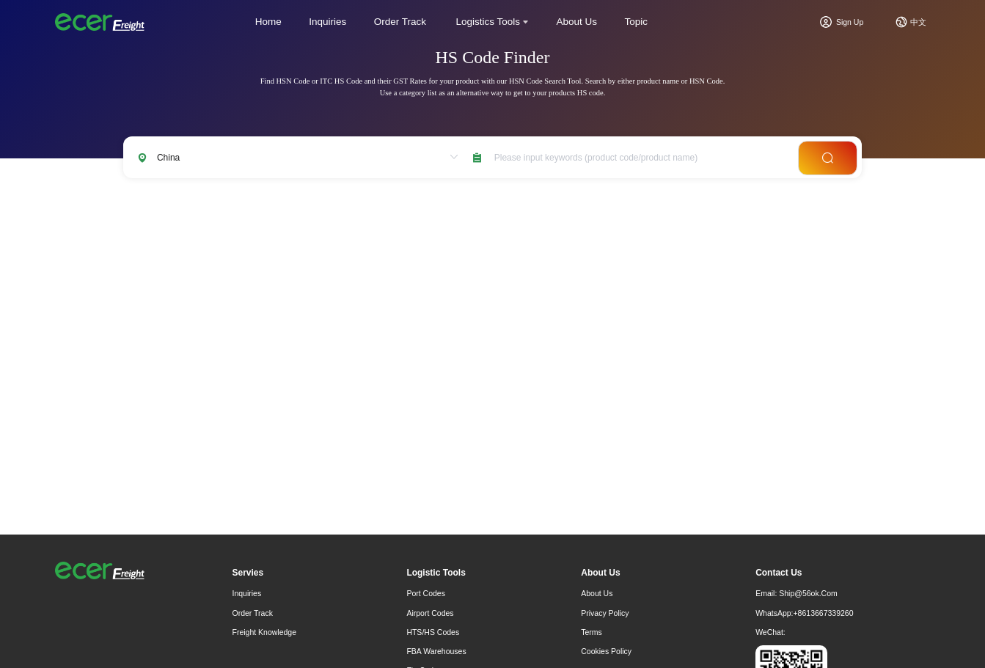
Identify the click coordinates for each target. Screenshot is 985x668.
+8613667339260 (823, 613)
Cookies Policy (606, 651)
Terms (591, 632)
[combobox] (636, 157)
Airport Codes (429, 613)
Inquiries (327, 21)
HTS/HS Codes (432, 632)
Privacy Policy (605, 613)
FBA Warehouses (436, 651)
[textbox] (636, 157)
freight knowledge (264, 632)
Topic (636, 21)
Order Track (400, 21)
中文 (918, 22)
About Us (577, 21)
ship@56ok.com (808, 593)
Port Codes (425, 593)
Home (268, 21)
